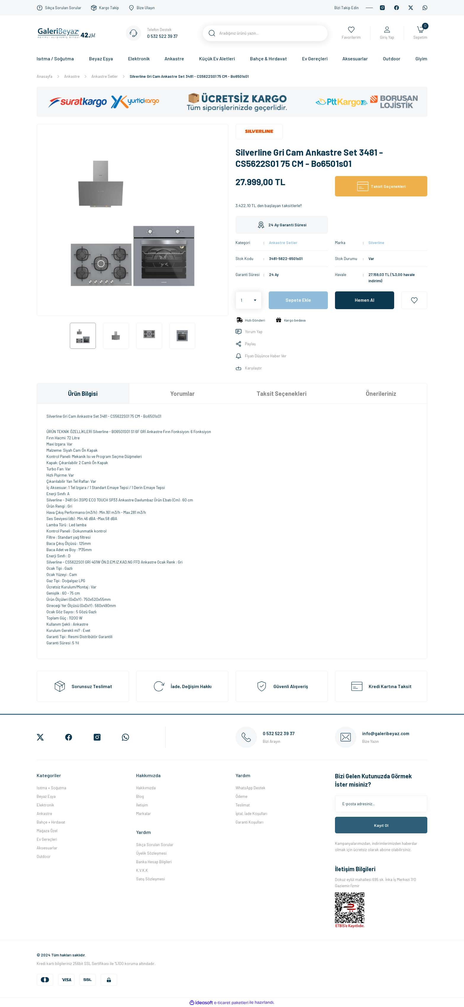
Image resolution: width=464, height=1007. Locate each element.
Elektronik (45, 805)
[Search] (265, 33)
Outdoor (44, 856)
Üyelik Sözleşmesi (151, 853)
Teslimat (243, 805)
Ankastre (44, 813)
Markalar (143, 813)
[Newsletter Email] (381, 803)
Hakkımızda (146, 787)
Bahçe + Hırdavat (51, 822)
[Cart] (420, 33)
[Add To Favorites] (414, 300)
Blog (140, 796)
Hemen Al (365, 300)
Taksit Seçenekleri (282, 393)
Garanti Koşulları (249, 822)
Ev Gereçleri (47, 839)
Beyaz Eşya (46, 796)
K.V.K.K (142, 870)
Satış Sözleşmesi (150, 879)
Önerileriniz (381, 393)
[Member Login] (387, 33)
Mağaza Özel (47, 830)
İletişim (142, 805)
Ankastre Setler (283, 242)
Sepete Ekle (298, 300)
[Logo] (68, 32)
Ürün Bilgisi (83, 393)
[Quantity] (249, 300)
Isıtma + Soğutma (51, 787)
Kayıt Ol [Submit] (381, 825)
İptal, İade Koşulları (251, 813)
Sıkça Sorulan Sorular (154, 844)
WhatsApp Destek (250, 787)
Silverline (376, 242)
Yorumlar (182, 393)
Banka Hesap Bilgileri (154, 861)
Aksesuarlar (47, 847)
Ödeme (241, 796)
